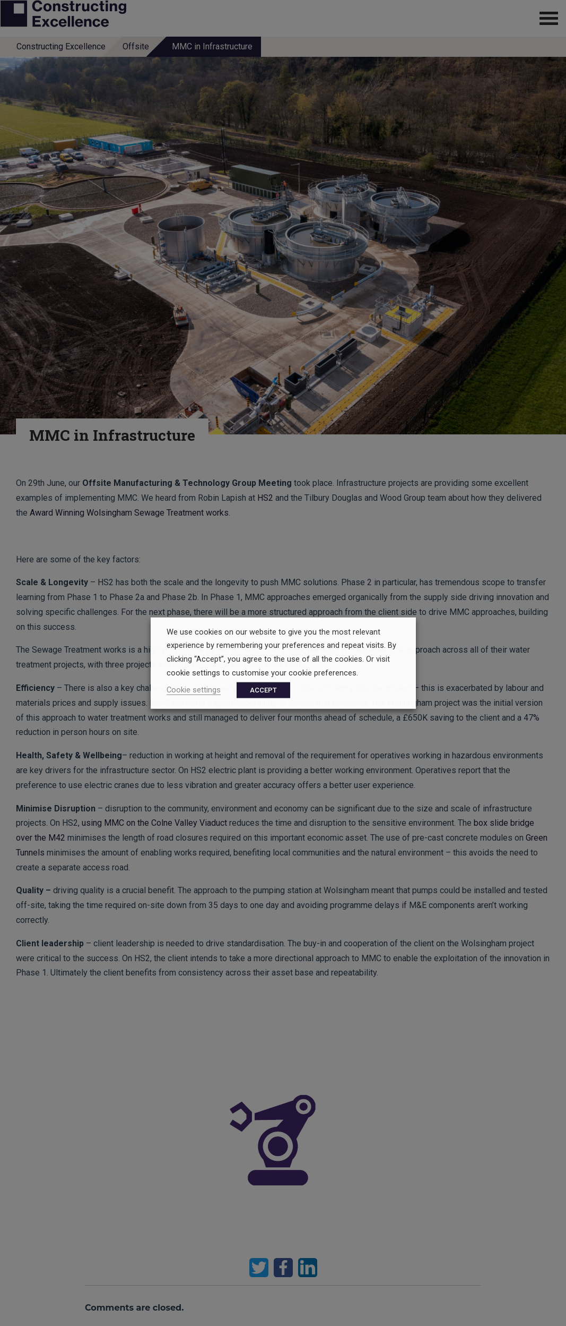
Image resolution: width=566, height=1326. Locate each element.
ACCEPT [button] (263, 690)
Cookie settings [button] (194, 690)
